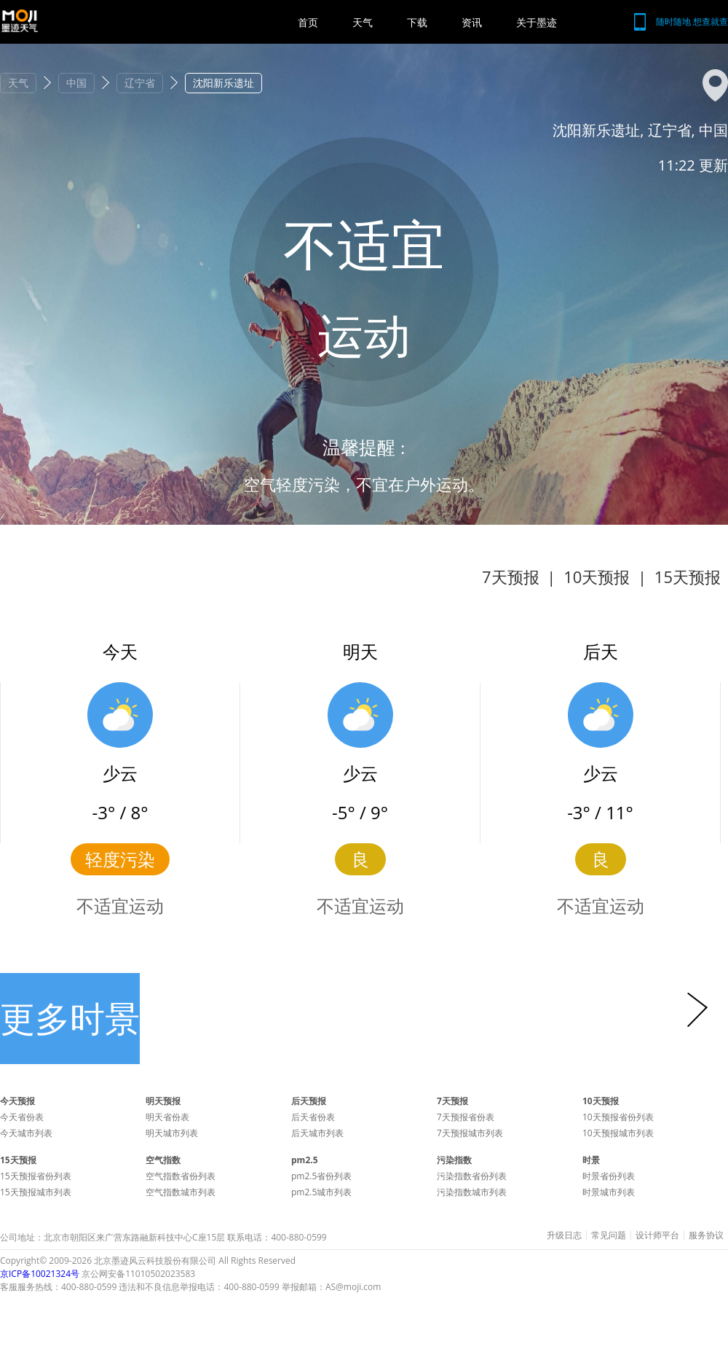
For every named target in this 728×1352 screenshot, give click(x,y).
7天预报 (510, 576)
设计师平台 (657, 1235)
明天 (360, 651)
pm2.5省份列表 (321, 1176)
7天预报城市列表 (470, 1133)
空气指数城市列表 (180, 1192)
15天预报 (687, 576)
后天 (600, 651)
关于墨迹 (536, 22)
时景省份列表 (608, 1176)
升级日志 (564, 1235)
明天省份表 (167, 1117)
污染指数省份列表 (472, 1176)
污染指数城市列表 (472, 1192)
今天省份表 (22, 1117)
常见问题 (608, 1235)
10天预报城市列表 (618, 1133)
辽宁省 (139, 83)
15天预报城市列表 (35, 1192)
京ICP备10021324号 (39, 1273)
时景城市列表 (608, 1192)
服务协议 (706, 1235)
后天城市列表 (317, 1133)
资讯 (472, 22)
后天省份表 (313, 1117)
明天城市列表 (172, 1133)
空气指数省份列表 (180, 1176)
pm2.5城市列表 (321, 1192)
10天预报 (596, 576)
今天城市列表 (26, 1133)
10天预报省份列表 (618, 1117)
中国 (76, 83)
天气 (362, 22)
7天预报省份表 (465, 1117)
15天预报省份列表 (35, 1176)
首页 (308, 22)
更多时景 (70, 1018)
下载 (417, 22)
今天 (120, 651)
